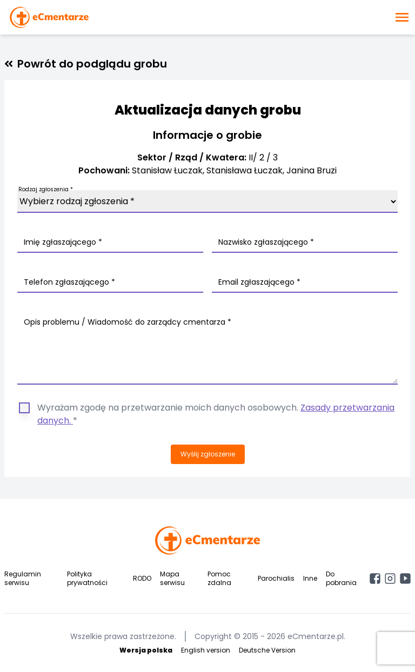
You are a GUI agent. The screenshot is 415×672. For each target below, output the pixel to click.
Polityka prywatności (87, 578)
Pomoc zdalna (219, 578)
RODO (142, 578)
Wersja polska (145, 650)
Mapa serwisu (172, 578)
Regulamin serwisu (22, 578)
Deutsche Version (267, 650)
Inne (310, 578)
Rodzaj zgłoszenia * (45, 189)
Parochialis (276, 578)
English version (205, 650)
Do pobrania (341, 578)
